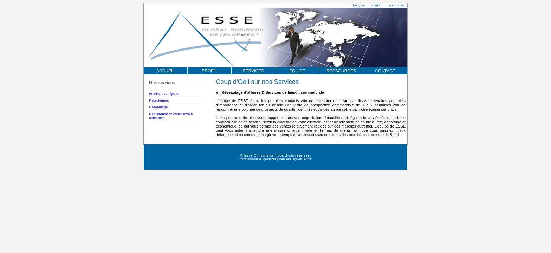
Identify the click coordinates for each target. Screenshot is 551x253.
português (396, 5)
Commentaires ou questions (257, 159)
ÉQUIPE (297, 71)
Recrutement (159, 100)
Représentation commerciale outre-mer (171, 116)
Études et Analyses (163, 94)
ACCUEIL (165, 71)
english (376, 5)
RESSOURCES (341, 71)
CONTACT (385, 71)
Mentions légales (290, 159)
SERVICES (253, 71)
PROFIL (209, 71)
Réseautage (158, 107)
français (359, 5)
